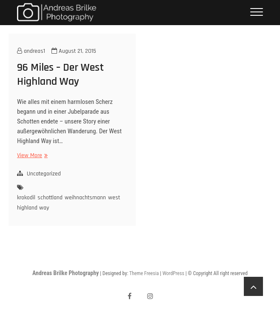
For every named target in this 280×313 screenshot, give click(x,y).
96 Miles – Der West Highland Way (60, 74)
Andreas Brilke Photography (65, 273)
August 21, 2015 (73, 51)
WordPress (173, 273)
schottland (50, 197)
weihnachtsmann (85, 197)
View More (31, 155)
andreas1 (31, 51)
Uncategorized (44, 174)
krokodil (26, 197)
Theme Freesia (144, 273)
